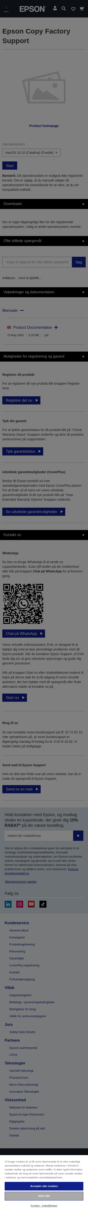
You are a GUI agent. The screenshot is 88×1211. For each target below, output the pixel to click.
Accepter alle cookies (44, 1186)
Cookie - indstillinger (44, 1205)
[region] (44, 1183)
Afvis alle (44, 1195)
